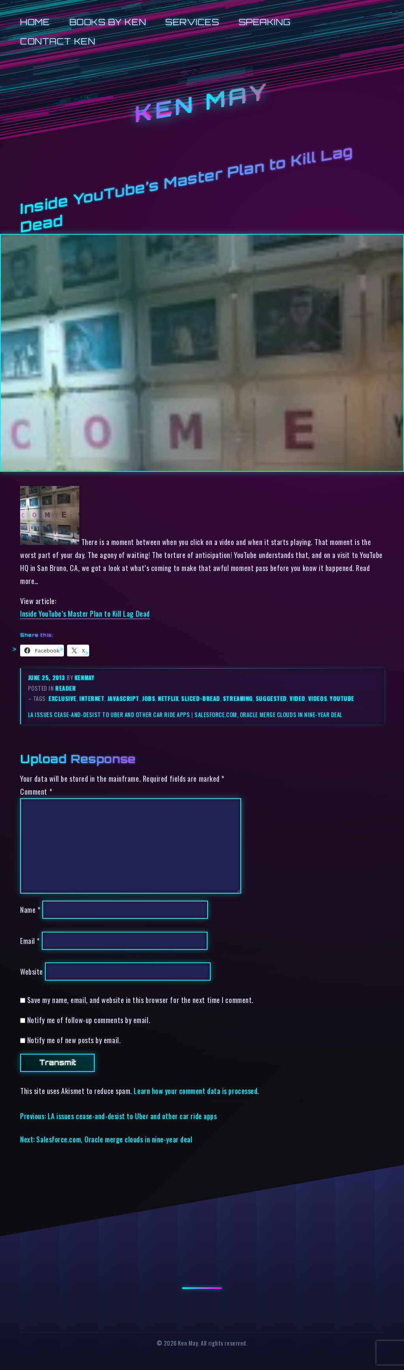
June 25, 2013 (47, 677)
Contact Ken (57, 41)
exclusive (63, 698)
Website (31, 971)
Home (35, 22)
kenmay (84, 677)
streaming (238, 698)
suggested (271, 698)
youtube (342, 698)
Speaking (264, 22)
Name (30, 909)
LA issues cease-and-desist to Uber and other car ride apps (109, 714)
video (297, 698)
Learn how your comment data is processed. (196, 1090)
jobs (148, 698)
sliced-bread (200, 698)
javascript (123, 698)
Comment (36, 791)
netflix (168, 698)
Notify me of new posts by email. (74, 1039)
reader (65, 688)
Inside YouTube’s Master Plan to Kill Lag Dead (85, 613)
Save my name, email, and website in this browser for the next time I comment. (140, 999)
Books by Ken (107, 22)
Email (30, 940)
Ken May (202, 103)
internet (91, 698)
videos (317, 698)
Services (192, 22)
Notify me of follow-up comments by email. (88, 1019)
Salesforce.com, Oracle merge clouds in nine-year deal (268, 714)
